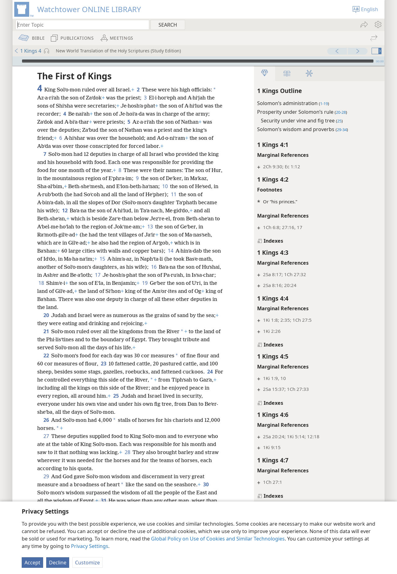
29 (46, 476)
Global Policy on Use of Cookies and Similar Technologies (218, 538)
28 (127, 452)
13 (150, 226)
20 (46, 315)
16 (182, 266)
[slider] (197, 61)
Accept (32, 562)
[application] (198, 61)
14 (170, 250)
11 (173, 194)
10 (165, 186)
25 (137, 395)
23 (103, 363)
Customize (87, 562)
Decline (57, 562)
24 (210, 371)
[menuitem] (377, 24)
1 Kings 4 (27, 50)
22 (46, 355)
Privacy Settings (89, 546)
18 (95, 283)
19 (198, 283)
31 (103, 500)
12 (65, 210)
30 (206, 484)
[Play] (16, 61)
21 (46, 331)
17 (134, 275)
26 (46, 420)
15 (112, 258)
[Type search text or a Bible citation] (79, 24)
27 (46, 436)
